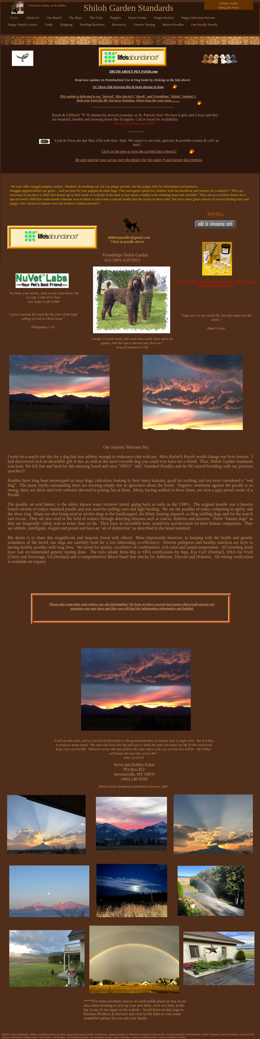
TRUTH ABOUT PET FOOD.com (133, 71)
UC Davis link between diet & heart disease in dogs (128, 87)
